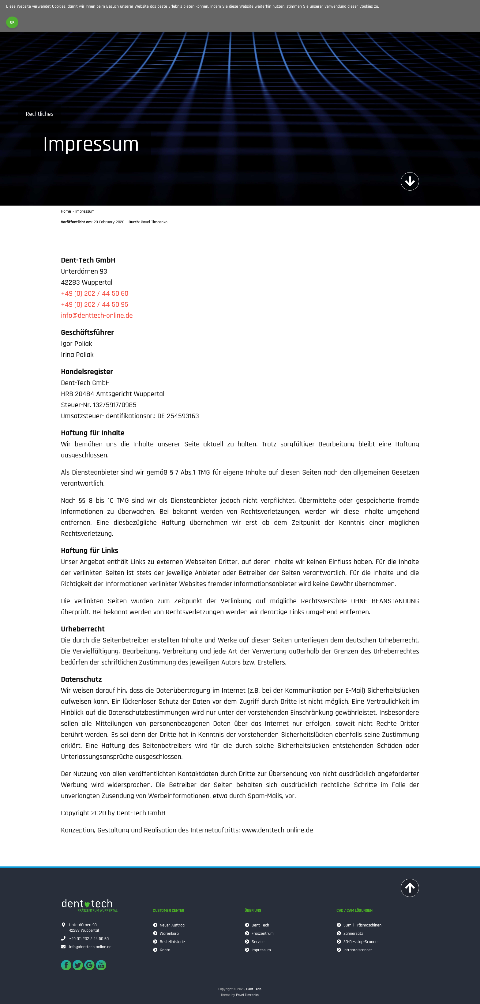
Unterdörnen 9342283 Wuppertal (81, 928)
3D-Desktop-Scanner (358, 942)
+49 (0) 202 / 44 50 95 (94, 304)
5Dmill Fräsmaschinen (359, 925)
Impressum (258, 950)
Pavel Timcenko (247, 995)
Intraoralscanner (355, 950)
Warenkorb (167, 933)
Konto (162, 950)
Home (66, 211)
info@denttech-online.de (97, 315)
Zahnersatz (350, 933)
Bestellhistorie (170, 942)
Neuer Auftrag (170, 925)
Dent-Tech (257, 925)
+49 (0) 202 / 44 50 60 (94, 293)
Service (255, 942)
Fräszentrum (260, 933)
